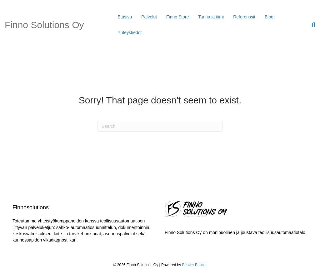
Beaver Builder (194, 265)
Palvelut (149, 16)
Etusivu (125, 16)
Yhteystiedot (130, 32)
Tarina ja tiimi (211, 16)
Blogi (269, 16)
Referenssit (244, 16)
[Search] (311, 25)
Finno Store (177, 16)
